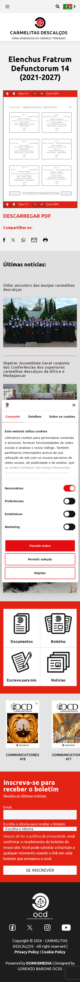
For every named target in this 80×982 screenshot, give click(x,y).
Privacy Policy (27, 952)
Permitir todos (40, 545)
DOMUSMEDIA (39, 963)
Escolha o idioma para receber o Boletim (34, 824)
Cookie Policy (53, 952)
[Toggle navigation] (7, 7)
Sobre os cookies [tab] (62, 416)
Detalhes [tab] (34, 416)
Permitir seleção (40, 559)
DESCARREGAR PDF (27, 216)
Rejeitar (40, 573)
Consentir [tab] (12, 416)
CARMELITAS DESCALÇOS (39, 32)
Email (7, 807)
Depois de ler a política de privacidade (34, 836)
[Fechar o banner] (73, 405)
